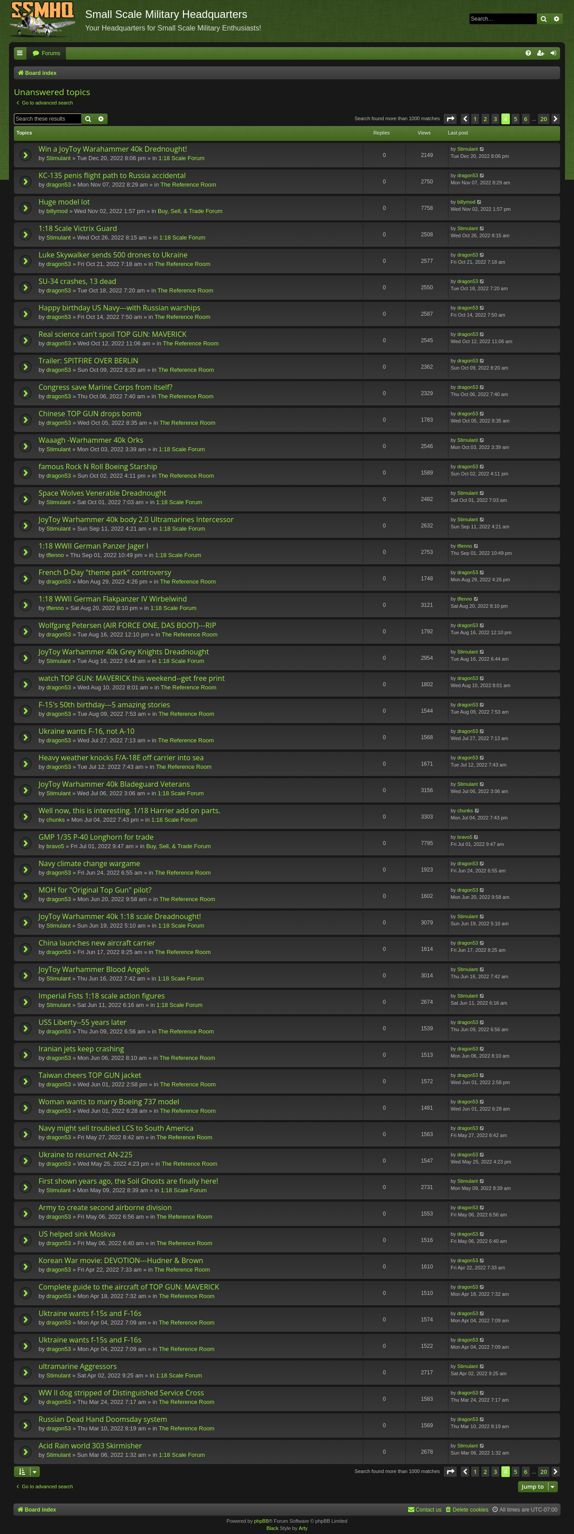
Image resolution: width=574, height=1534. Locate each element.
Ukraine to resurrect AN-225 (85, 1154)
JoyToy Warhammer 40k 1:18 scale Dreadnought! (120, 916)
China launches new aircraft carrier (97, 943)
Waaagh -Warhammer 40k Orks (91, 440)
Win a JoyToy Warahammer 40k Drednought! (113, 149)
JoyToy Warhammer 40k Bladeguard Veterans (114, 784)
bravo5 (55, 846)
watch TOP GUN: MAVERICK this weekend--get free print (132, 678)
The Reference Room (188, 184)
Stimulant (58, 158)
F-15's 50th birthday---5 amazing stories (104, 705)
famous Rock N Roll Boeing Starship (98, 466)
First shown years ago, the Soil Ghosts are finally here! (128, 1181)
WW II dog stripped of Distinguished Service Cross (121, 1393)
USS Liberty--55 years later (82, 1022)
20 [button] (543, 119)
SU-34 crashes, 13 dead (77, 281)
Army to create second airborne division (105, 1207)
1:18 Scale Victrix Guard (78, 228)
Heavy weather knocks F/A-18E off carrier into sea (121, 758)
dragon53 (58, 184)
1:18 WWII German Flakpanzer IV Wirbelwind (113, 599)
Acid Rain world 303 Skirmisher (90, 1446)
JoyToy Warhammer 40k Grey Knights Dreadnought (124, 652)
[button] (450, 118)
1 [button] (475, 119)
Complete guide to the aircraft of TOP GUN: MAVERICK (129, 1287)
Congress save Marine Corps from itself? (106, 387)
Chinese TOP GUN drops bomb (90, 413)
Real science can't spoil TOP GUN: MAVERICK (113, 334)
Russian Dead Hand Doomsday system (103, 1419)
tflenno (55, 555)
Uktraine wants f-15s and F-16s (90, 1313)
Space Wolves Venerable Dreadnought (102, 493)
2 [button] (485, 119)
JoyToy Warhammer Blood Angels (94, 969)
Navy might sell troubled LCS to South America (116, 1128)
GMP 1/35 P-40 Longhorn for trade (96, 837)
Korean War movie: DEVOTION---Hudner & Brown (121, 1260)
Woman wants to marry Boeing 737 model (109, 1102)
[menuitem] (46, 54)
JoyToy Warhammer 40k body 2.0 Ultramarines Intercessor (136, 519)
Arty (303, 1528)
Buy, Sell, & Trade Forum (190, 211)
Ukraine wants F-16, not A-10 (87, 731)
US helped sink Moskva (77, 1234)
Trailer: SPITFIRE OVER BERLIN (88, 361)
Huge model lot (64, 202)
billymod (57, 211)
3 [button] (495, 119)
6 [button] (525, 119)
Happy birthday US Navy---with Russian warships (119, 308)
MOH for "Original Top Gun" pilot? (95, 890)
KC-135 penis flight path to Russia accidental (112, 175)
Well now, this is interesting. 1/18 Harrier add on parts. (130, 810)
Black (272, 1528)
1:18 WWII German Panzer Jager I (93, 546)
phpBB (261, 1521)
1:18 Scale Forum (181, 158)
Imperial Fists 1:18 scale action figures (102, 996)
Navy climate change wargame (89, 863)
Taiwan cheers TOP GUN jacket (90, 1075)
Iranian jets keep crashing (81, 1049)
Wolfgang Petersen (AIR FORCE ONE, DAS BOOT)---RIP (127, 625)
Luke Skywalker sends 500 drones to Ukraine (113, 255)
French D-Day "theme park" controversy (105, 572)
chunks (55, 819)
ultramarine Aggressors (78, 1366)
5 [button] (515, 119)
